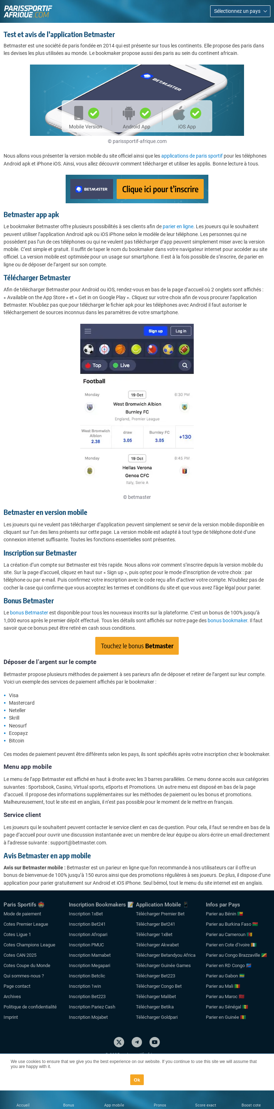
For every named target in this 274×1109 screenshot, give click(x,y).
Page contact (17, 986)
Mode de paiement (22, 913)
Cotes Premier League (26, 924)
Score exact (205, 1105)
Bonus (68, 1105)
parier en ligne (178, 226)
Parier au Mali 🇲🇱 (223, 986)
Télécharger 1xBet (154, 934)
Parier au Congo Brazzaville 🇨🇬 (236, 955)
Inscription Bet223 (87, 996)
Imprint (11, 1017)
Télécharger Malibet (156, 996)
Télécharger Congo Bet (159, 986)
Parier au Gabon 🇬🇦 (225, 975)
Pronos (160, 1105)
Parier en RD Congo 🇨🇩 (229, 965)
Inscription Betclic (87, 975)
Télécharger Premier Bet (160, 913)
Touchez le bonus (137, 646)
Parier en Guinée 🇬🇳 (226, 1017)
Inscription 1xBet (86, 913)
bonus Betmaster (29, 612)
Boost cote (251, 1105)
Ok (137, 1080)
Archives (12, 996)
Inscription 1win (85, 986)
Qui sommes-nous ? (24, 975)
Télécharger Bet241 (155, 924)
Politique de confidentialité (30, 1007)
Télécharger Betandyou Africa (166, 955)
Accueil (23, 1105)
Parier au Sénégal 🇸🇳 (227, 1007)
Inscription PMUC (86, 944)
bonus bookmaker (227, 620)
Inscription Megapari (89, 965)
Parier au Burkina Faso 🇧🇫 (232, 924)
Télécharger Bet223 (155, 975)
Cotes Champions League (29, 944)
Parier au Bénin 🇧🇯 (224, 913)
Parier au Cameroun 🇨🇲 (229, 934)
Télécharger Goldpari (157, 1017)
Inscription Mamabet (90, 955)
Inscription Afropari (88, 934)
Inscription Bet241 (87, 924)
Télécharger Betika (155, 1007)
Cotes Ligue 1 (17, 934)
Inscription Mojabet (88, 1017)
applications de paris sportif (192, 156)
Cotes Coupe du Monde (27, 965)
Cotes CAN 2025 (20, 955)
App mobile (114, 1105)
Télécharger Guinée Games (163, 965)
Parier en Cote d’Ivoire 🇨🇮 (231, 944)
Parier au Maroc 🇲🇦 (225, 996)
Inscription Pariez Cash (92, 1007)
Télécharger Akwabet (157, 944)
